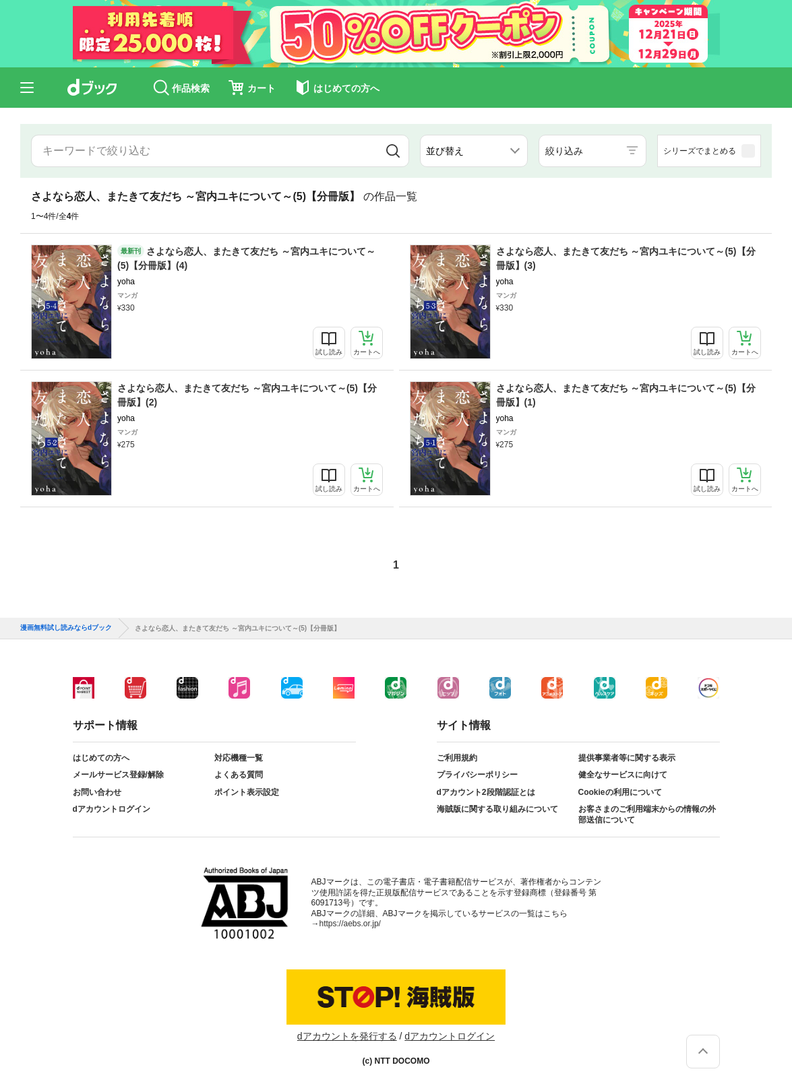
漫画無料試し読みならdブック (66, 627)
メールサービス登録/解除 (118, 774)
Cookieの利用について (620, 792)
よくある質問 (238, 774)
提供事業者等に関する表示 (626, 758)
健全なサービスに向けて (622, 774)
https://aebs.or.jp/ (350, 923)
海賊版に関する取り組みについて (497, 809)
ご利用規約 (457, 758)
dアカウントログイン (111, 809)
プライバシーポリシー (477, 774)
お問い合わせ (97, 792)
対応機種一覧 (238, 758)
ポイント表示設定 (246, 792)
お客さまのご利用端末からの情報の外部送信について (647, 814)
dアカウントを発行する (347, 1036)
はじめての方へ (101, 758)
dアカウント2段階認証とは (486, 792)
